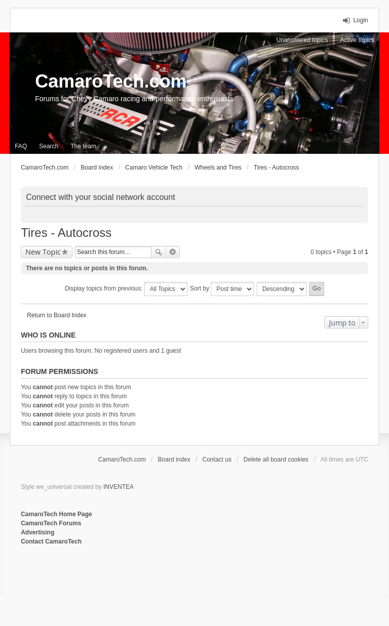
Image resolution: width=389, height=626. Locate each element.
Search (158, 252)
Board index (174, 459)
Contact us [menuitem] (217, 459)
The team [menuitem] (83, 146)
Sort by (222, 289)
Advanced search (173, 252)
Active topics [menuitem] (357, 40)
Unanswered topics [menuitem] (302, 40)
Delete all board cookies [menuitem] (276, 459)
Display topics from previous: (126, 289)
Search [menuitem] (48, 146)
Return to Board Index (56, 315)
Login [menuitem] (360, 20)
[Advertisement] (144, 579)
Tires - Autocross (66, 232)
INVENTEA (118, 486)
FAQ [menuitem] (21, 146)
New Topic (43, 252)
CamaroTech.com (110, 81)
